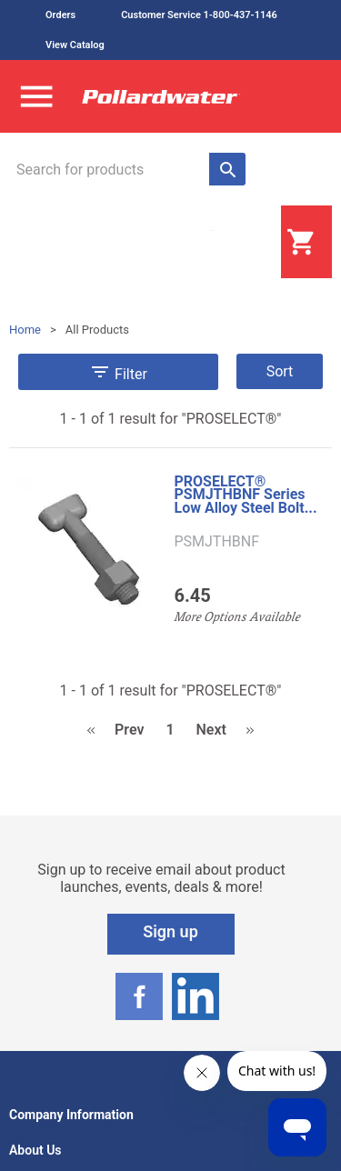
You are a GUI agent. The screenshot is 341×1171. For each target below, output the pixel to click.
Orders (60, 15)
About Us (35, 1150)
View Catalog (75, 45)
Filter (118, 372)
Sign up (170, 931)
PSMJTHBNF (216, 542)
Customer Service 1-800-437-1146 (199, 15)
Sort (280, 371)
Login (235, 242)
